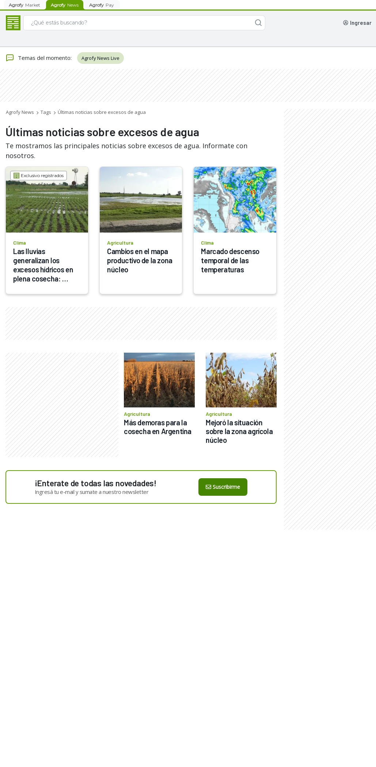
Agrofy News (20, 112)
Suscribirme (223, 486)
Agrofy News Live (100, 58)
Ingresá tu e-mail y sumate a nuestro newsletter (92, 491)
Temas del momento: (38, 58)
